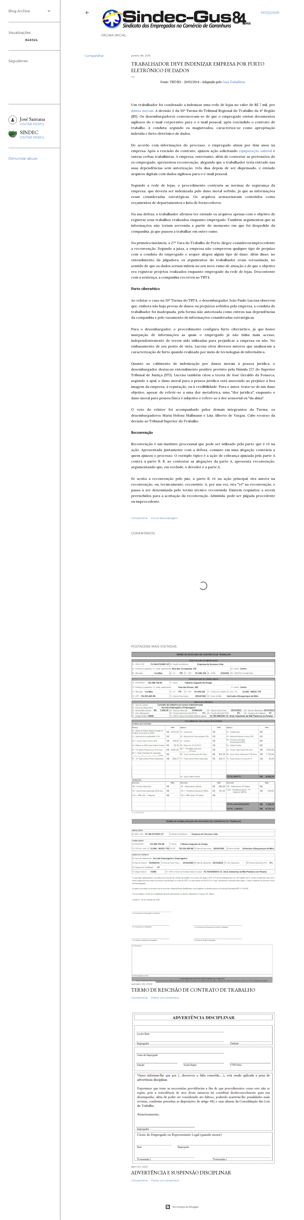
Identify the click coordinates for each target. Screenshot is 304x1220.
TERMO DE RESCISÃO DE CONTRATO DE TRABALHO (193, 990)
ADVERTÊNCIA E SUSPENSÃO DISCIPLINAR (181, 1172)
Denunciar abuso (23, 158)
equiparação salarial (255, 151)
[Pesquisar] (270, 13)
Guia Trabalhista (234, 82)
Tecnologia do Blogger (182, 1206)
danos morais (142, 110)
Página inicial (113, 35)
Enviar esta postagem (164, 518)
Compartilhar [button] (94, 56)
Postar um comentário (165, 997)
